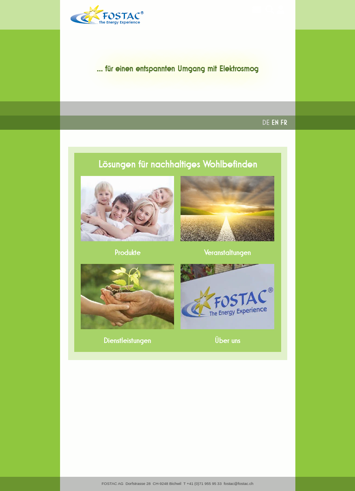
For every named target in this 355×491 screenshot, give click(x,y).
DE (265, 123)
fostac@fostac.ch (238, 483)
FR (283, 123)
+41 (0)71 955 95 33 (204, 483)
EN (274, 123)
